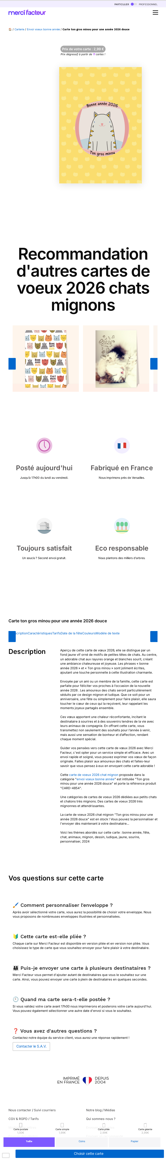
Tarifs (56, 633)
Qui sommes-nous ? (100, 1119)
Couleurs (89, 633)
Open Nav (157, 10)
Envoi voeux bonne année (43, 29)
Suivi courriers (45, 1110)
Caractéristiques (40, 633)
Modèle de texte (108, 633)
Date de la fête (71, 633)
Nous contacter (19, 1110)
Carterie (19, 29)
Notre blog (94, 1110)
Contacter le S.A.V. (31, 1046)
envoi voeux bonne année (95, 779)
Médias (109, 1110)
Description (19, 633)
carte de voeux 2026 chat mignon (93, 775)
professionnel (144, 4)
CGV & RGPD (18, 1119)
